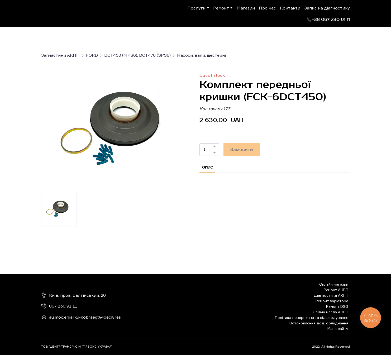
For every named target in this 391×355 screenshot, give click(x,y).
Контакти (290, 8)
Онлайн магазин (333, 284)
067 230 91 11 (63, 306)
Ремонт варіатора (332, 301)
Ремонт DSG (337, 306)
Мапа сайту (337, 328)
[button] (328, 19)
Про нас (267, 8)
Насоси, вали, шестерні (201, 55)
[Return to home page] (63, 13)
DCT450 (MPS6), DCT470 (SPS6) (137, 55)
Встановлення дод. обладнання (318, 323)
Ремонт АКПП (336, 289)
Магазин (246, 8)
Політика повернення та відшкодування (311, 317)
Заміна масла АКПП (330, 312)
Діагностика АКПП (331, 295)
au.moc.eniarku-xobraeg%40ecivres (85, 317)
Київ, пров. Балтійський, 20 (77, 295)
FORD (92, 55)
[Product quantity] (208, 149)
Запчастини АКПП (60, 55)
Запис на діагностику (327, 8)
